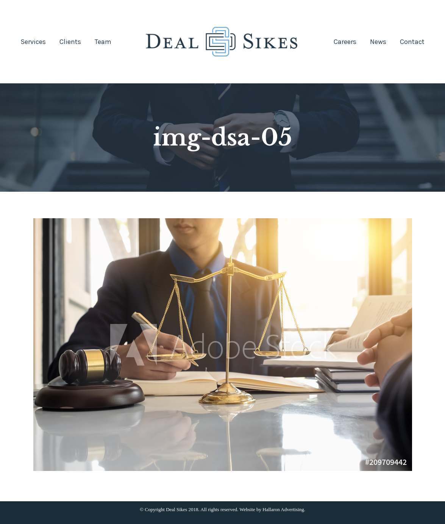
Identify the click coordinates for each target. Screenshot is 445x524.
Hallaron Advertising (283, 509)
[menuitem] (33, 42)
